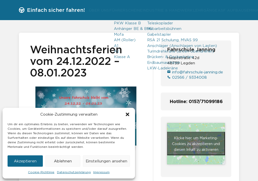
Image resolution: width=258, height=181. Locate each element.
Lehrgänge (222, 10)
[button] (127, 114)
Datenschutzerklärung (74, 172)
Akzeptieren (25, 161)
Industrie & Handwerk (179, 10)
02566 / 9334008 (187, 77)
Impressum (101, 172)
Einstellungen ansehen (106, 161)
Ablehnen (63, 161)
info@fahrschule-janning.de (195, 72)
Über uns (101, 10)
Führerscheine (132, 10)
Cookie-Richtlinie (41, 172)
